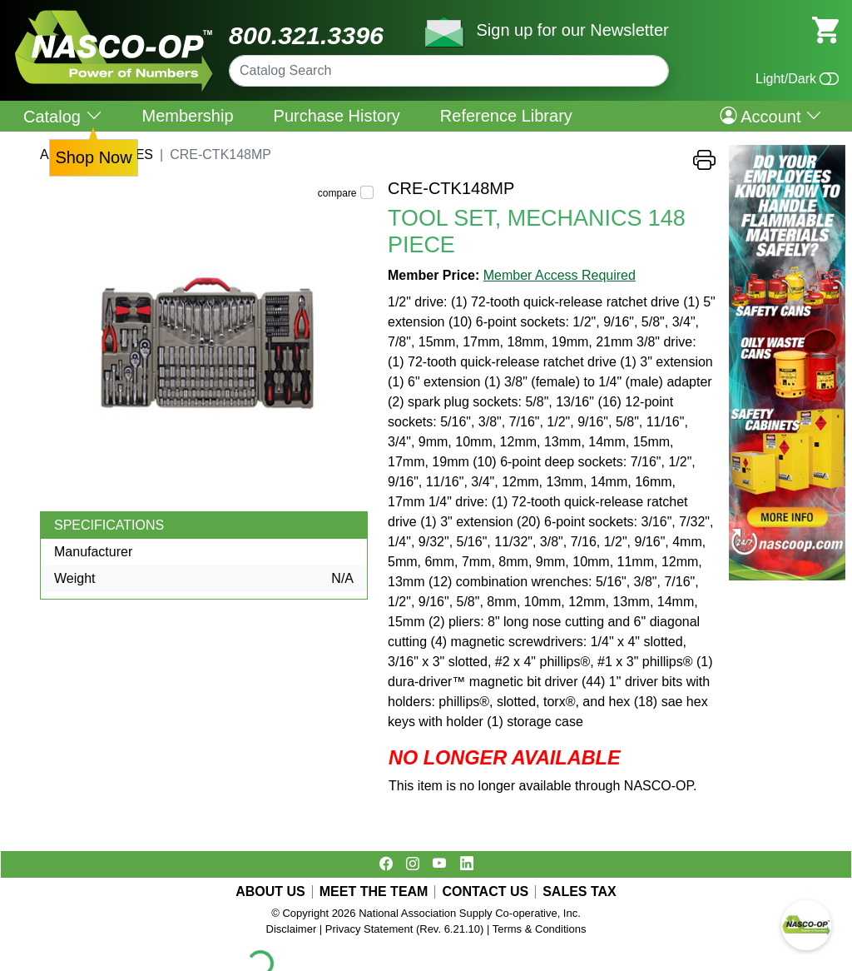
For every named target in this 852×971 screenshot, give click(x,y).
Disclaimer (291, 929)
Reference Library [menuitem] (506, 115)
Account (771, 115)
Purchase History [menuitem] (337, 115)
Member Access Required (559, 275)
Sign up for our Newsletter (572, 30)
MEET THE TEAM (374, 892)
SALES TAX (579, 892)
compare (337, 193)
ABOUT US (270, 892)
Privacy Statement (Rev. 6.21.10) (404, 929)
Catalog (62, 116)
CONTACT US (485, 892)
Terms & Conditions (540, 929)
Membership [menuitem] (188, 115)
